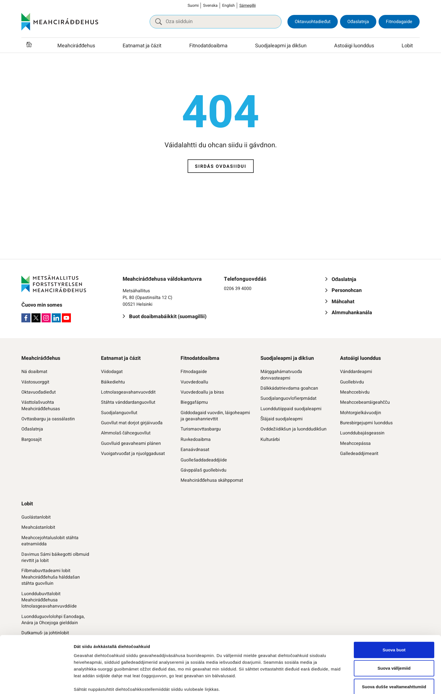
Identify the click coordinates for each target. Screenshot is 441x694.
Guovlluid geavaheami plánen (131, 443)
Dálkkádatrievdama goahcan (289, 388)
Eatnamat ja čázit (142, 46)
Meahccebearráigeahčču (365, 402)
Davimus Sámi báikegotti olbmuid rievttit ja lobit (55, 557)
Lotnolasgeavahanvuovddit (128, 392)
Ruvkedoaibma (196, 439)
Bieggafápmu (194, 402)
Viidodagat (112, 372)
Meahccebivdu (355, 392)
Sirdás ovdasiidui (220, 166)
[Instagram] (46, 317)
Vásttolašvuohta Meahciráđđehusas (40, 405)
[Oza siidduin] (216, 21)
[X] (36, 317)
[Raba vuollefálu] (99, 46)
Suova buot (394, 605)
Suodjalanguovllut (119, 413)
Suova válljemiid (394, 624)
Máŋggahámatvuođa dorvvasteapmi (281, 375)
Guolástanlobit (36, 517)
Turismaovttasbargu (201, 429)
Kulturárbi (270, 439)
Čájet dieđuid (87, 682)
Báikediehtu (113, 382)
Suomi (193, 5)
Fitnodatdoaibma (208, 46)
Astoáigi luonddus (354, 46)
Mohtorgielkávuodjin (360, 413)
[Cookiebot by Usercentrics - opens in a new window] (36, 683)
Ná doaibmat (34, 372)
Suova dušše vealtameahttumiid (394, 642)
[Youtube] (66, 317)
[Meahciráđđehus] (59, 21)
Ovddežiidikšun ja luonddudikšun (293, 429)
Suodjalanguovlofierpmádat (288, 398)
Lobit (407, 46)
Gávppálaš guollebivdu (203, 470)
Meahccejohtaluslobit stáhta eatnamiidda (49, 541)
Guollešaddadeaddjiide (204, 460)
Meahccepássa (355, 443)
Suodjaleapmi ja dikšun (281, 46)
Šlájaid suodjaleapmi (281, 419)
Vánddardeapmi (356, 372)
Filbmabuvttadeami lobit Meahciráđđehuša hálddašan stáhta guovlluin (50, 577)
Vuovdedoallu (194, 382)
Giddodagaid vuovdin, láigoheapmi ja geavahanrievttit (215, 416)
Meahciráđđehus (76, 46)
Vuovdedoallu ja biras (202, 392)
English (228, 5)
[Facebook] (25, 317)
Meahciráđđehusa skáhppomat (212, 480)
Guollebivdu (352, 382)
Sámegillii (247, 5)
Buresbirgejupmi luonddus (366, 423)
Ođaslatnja (358, 21)
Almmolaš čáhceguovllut (125, 433)
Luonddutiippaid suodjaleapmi (290, 409)
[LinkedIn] (56, 317)
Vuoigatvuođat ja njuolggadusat (133, 453)
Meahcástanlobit (38, 527)
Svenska (210, 5)
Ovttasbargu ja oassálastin (48, 419)
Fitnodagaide (399, 21)
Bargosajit (31, 439)
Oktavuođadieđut (38, 392)
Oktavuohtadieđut (312, 21)
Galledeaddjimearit (359, 453)
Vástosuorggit (35, 382)
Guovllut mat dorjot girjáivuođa (132, 423)
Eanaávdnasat (195, 450)
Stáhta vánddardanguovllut (128, 402)
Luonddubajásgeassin (362, 433)
